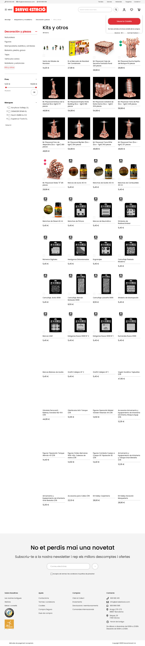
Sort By (129, 33)
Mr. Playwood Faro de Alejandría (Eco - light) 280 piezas (53, 144)
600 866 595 (42, 2)
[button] (137, 2)
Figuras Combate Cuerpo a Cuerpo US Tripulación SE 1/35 (104, 455)
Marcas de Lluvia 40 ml (77, 183)
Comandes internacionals (83, 609)
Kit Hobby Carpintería (101, 496)
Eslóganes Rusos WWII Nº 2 (78, 336)
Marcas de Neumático (102, 221)
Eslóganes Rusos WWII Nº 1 (103, 336)
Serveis (109, 2)
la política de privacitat (87, 574)
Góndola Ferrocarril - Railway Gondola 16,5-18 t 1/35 (53, 412)
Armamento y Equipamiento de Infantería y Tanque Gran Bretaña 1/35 (129, 456)
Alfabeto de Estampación (128, 298)
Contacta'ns (44, 598)
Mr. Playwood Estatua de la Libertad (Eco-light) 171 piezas (53, 104)
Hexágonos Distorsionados (78, 259)
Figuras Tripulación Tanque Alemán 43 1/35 (53, 454)
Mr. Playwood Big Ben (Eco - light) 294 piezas (79, 143)
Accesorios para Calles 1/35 (79, 496)
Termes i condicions (47, 602)
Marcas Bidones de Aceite (53, 372)
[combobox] (95, 9)
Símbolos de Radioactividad (124, 222)
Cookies (42, 605)
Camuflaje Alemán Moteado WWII (75, 299)
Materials (119, 2)
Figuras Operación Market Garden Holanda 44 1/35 (103, 411)
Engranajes (97, 259)
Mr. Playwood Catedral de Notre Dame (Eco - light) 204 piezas (103, 104)
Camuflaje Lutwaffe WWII (103, 298)
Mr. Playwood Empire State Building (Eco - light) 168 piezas (78, 104)
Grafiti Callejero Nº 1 (101, 372)
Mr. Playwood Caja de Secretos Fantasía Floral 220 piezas (102, 63)
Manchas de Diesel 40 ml (53, 221)
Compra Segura (45, 609)
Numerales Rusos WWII (127, 336)
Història (8, 602)
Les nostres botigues (13, 598)
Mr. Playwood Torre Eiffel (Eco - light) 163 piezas (102, 143)
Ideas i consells (11, 605)
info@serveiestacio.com (25, 2)
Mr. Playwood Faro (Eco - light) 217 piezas (128, 143)
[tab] (21, 32)
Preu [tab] (7, 79)
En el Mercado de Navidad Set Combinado (78, 62)
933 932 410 (10, 2)
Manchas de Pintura (76, 221)
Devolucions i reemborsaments (85, 605)
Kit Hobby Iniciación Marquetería (126, 497)
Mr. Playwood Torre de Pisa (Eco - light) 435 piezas (128, 103)
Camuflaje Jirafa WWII (52, 298)
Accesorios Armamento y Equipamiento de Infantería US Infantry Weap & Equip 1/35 (129, 413)
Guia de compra (45, 613)
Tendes (100, 2)
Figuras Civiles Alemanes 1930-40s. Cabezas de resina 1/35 (78, 455)
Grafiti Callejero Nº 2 (76, 372)
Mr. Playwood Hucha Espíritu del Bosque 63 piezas (129, 62)
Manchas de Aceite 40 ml (103, 183)
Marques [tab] (9, 102)
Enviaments (77, 602)
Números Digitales (50, 259)
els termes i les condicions (68, 574)
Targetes (128, 2)
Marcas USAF (48, 336)
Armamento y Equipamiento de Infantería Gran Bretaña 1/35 (54, 498)
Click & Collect (78, 598)
